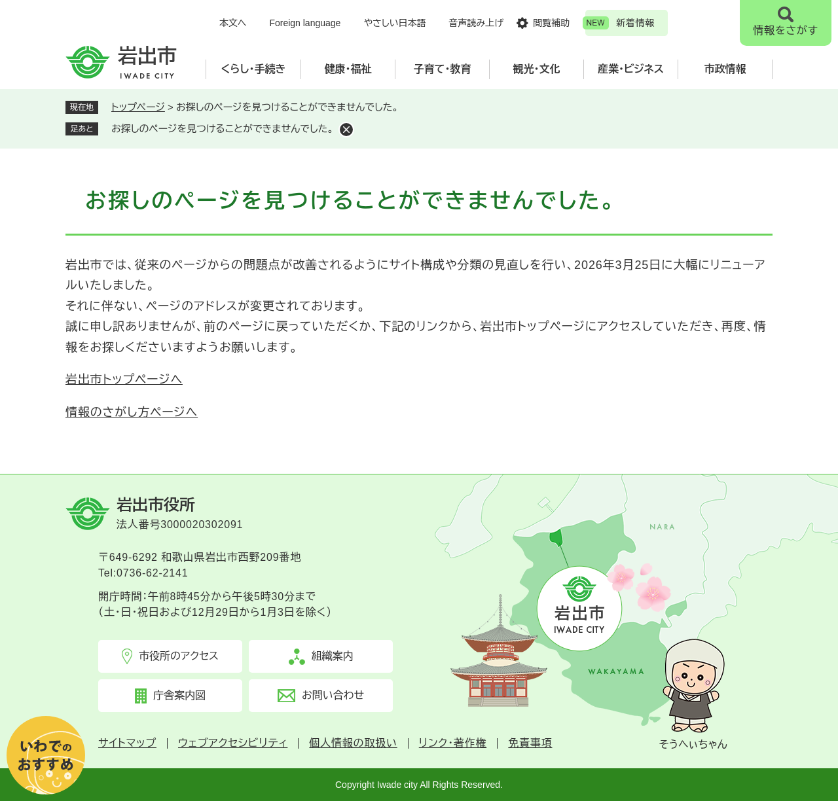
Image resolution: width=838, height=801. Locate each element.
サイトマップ (127, 743)
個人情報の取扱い (353, 743)
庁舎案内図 (179, 695)
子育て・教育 (442, 69)
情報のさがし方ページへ (131, 412)
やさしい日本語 (394, 23)
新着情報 (635, 23)
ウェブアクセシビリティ (232, 743)
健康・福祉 (348, 69)
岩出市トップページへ (124, 379)
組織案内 (333, 656)
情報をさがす (785, 30)
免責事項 (530, 743)
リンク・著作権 (453, 743)
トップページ (138, 107)
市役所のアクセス (179, 656)
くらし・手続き (253, 69)
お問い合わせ (333, 695)
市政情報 (725, 69)
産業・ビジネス (631, 69)
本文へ (233, 23)
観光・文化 (536, 69)
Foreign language (304, 23)
